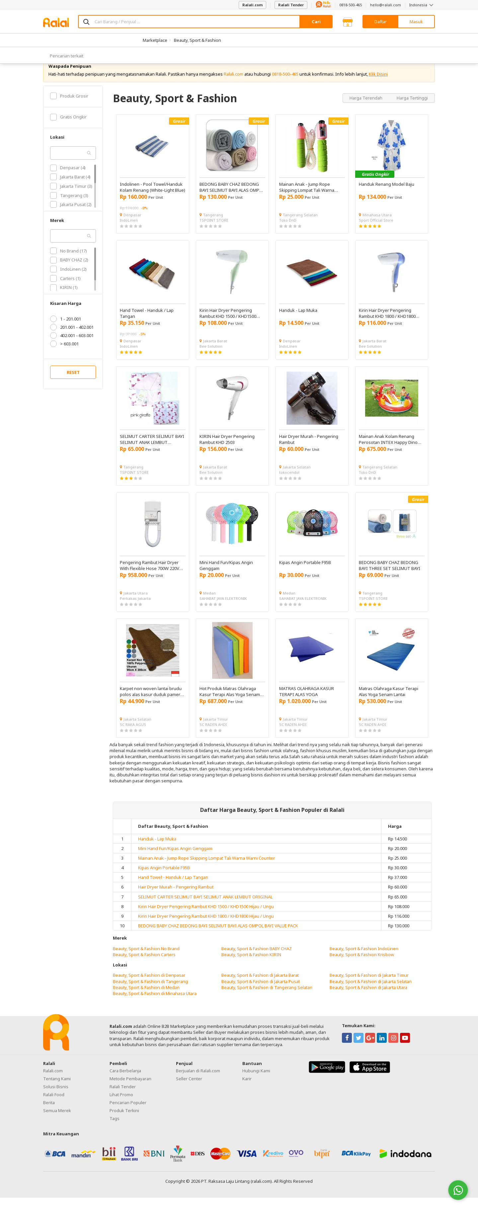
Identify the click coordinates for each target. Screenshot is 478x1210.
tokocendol (289, 484)
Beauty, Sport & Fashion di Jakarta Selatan (371, 994)
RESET (73, 385)
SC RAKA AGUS (133, 736)
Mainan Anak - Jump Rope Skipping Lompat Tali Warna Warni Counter (206, 870)
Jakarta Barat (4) (70, 189)
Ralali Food (53, 1107)
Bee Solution (210, 358)
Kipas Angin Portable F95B (164, 880)
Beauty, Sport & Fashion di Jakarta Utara (368, 1000)
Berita (49, 1115)
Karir (247, 1091)
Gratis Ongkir (68, 129)
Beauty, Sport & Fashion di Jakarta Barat (260, 988)
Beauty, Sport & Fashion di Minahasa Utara (155, 1006)
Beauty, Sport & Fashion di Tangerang (150, 994)
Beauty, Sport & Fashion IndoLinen (364, 961)
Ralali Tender (291, 4)
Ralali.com (252, 4)
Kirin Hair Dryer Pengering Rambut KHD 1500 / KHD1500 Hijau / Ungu (206, 919)
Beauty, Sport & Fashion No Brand (146, 961)
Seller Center (189, 1091)
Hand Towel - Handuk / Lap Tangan (173, 890)
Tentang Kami (57, 1091)
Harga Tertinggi (412, 110)
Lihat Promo (121, 1107)
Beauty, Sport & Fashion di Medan (146, 1000)
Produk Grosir (69, 108)
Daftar (380, 22)
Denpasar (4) (68, 180)
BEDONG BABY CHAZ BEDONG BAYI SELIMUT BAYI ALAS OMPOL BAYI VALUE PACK (218, 938)
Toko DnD (287, 232)
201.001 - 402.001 (72, 339)
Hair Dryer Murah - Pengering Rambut (175, 899)
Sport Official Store (376, 232)
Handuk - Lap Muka (157, 851)
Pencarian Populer (128, 1115)
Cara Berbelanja (125, 1083)
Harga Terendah (366, 110)
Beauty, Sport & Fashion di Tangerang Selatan (266, 1000)
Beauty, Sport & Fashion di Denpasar (149, 988)
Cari (316, 22)
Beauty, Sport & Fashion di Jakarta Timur (369, 988)
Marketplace (155, 40)
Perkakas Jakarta (135, 610)
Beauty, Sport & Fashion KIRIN (251, 967)
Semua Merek (57, 1123)
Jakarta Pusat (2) (71, 217)
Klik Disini (378, 86)
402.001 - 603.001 (72, 348)
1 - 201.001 (65, 331)
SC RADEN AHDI (213, 736)
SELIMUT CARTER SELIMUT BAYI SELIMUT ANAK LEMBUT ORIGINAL (205, 909)
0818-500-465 (350, 4)
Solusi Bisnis (55, 1099)
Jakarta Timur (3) (71, 198)
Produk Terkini (124, 1123)
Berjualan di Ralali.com (198, 1083)
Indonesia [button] (422, 4)
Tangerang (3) (69, 207)
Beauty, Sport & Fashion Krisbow (362, 967)
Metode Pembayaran (130, 1091)
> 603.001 (64, 356)
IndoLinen (129, 232)
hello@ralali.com (385, 4)
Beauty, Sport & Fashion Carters (144, 967)
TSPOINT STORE (213, 232)
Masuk (416, 22)
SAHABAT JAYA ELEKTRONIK (223, 610)
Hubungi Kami (256, 1083)
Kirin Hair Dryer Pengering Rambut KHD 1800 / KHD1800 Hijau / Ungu (206, 929)
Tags (115, 1131)
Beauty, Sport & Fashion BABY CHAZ (256, 961)
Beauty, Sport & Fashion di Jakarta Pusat (260, 994)
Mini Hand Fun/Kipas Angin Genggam (175, 861)
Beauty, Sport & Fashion (197, 40)
